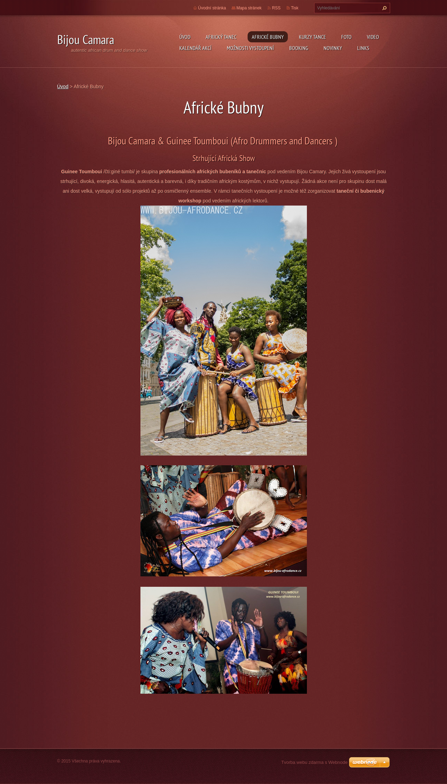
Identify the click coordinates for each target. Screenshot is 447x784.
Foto (346, 36)
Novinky (333, 47)
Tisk (295, 8)
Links (363, 47)
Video (373, 36)
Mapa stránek (249, 8)
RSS (276, 8)
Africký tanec (221, 36)
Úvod (184, 36)
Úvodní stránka (212, 8)
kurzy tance (312, 36)
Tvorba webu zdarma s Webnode (314, 762)
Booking (298, 47)
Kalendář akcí (195, 47)
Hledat (383, 8)
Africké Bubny (268, 36)
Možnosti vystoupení (250, 47)
